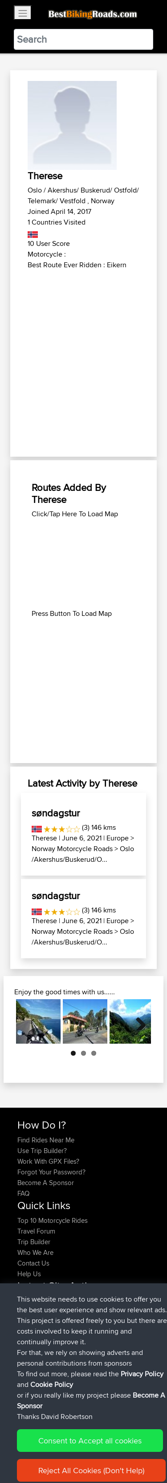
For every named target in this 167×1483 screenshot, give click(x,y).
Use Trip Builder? (42, 1150)
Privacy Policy (136, 1448)
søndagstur (56, 813)
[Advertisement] (83, 358)
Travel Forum (36, 1231)
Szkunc (28, 1343)
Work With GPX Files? (48, 1161)
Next (138, 1021)
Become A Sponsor (45, 1182)
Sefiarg (28, 1333)
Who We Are (35, 1252)
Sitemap (100, 1448)
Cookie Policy (26, 1459)
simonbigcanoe (40, 1365)
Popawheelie (37, 1301)
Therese (44, 838)
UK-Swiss (110, 1365)
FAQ (23, 1193)
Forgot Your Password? (51, 1172)
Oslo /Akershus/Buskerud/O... (83, 854)
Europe (117, 838)
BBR (84, 1301)
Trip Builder (33, 1241)
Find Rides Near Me (45, 1140)
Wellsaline (32, 1354)
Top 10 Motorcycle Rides (52, 1220)
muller (27, 1311)
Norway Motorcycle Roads (72, 849)
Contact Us (33, 1263)
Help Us (29, 1273)
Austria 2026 (89, 1311)
